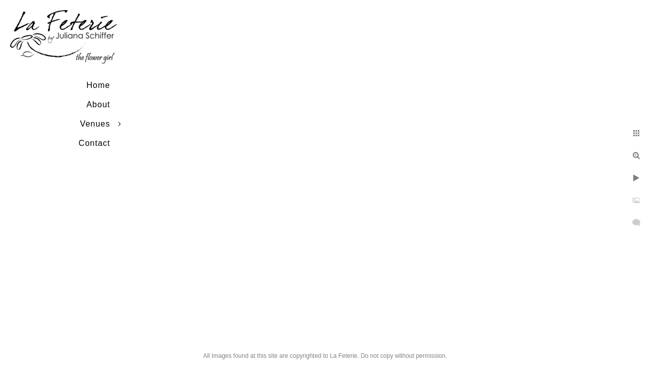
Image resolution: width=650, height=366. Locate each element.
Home (98, 85)
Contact (94, 143)
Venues (95, 123)
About (98, 104)
